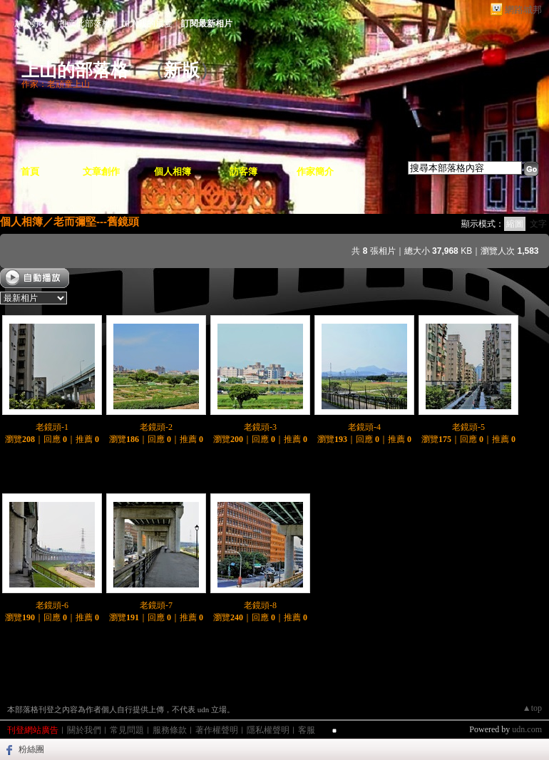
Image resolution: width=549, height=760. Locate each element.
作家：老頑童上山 (55, 84)
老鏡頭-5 (468, 427)
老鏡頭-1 (52, 427)
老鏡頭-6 (52, 605)
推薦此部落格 (85, 24)
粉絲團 (31, 749)
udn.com (527, 729)
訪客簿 (243, 171)
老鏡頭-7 (156, 605)
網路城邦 (523, 9)
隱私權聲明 (268, 730)
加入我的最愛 (147, 24)
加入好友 (31, 24)
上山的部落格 (74, 70)
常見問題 (127, 730)
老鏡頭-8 (260, 605)
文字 (538, 224)
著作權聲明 (216, 730)
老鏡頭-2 (156, 427)
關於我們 (84, 730)
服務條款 (170, 730)
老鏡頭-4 (364, 427)
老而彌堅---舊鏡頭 (96, 221)
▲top (532, 708)
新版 (182, 70)
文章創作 (101, 171)
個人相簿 (172, 171)
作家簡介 (315, 171)
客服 (306, 730)
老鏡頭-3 (260, 427)
